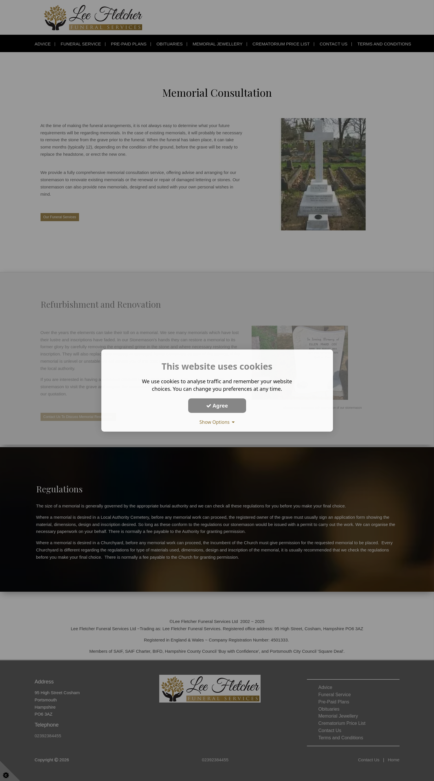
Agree (217, 405)
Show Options (217, 422)
